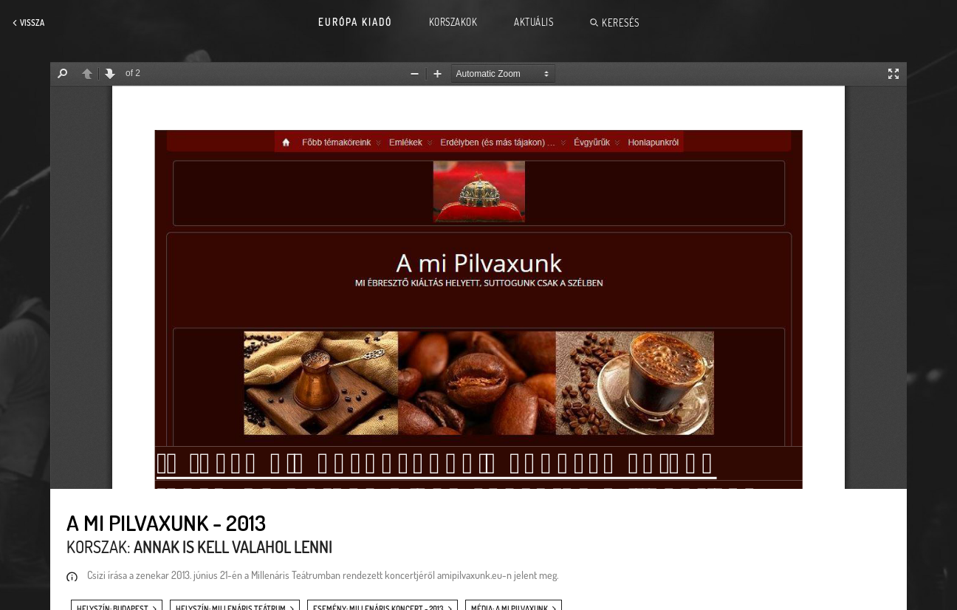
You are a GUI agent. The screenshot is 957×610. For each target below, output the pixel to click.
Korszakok (453, 22)
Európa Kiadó (355, 22)
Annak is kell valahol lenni (233, 546)
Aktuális (533, 22)
